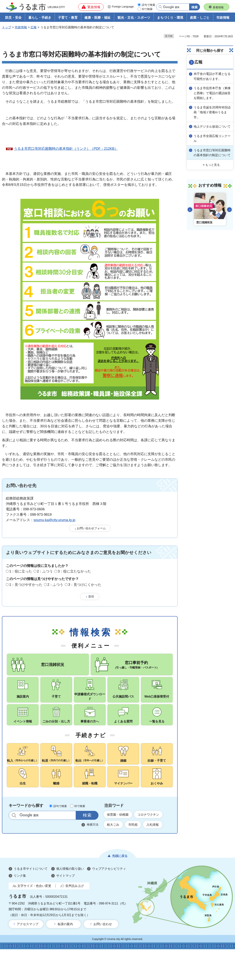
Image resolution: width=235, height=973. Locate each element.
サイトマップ (65, 899)
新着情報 (218, 7)
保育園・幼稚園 (119, 837)
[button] (91, 6)
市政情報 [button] (222, 18)
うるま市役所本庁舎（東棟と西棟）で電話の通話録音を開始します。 (212, 92)
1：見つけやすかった (25, 585)
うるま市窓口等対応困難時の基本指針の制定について (212, 157)
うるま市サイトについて (31, 892)
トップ (6, 28)
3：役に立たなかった (74, 572)
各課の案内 (65, 947)
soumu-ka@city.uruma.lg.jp (54, 521)
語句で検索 (148, 4)
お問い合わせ (102, 947)
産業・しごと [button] (200, 18)
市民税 (136, 848)
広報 (33, 28)
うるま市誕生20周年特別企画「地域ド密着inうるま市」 (212, 111)
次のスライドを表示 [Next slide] (229, 216)
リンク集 (20, 899)
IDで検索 (147, 9)
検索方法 (92, 846)
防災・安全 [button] (13, 18)
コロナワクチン (154, 837)
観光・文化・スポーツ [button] (134, 18)
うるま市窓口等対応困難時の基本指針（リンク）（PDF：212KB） (66, 150)
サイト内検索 (14, 837)
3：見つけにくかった (84, 585)
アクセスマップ (27, 947)
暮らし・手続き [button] (39, 18)
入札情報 (159, 848)
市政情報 (21, 28)
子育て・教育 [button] (68, 18)
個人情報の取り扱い (70, 892)
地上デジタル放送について (212, 127)
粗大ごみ (114, 848)
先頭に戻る (120, 879)
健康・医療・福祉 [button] (97, 18)
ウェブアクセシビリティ (109, 892)
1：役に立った (20, 572)
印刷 (170, 37)
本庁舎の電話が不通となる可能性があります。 (212, 76)
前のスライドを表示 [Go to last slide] (190, 216)
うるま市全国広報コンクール (212, 141)
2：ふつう (45, 572)
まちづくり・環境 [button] (170, 18)
